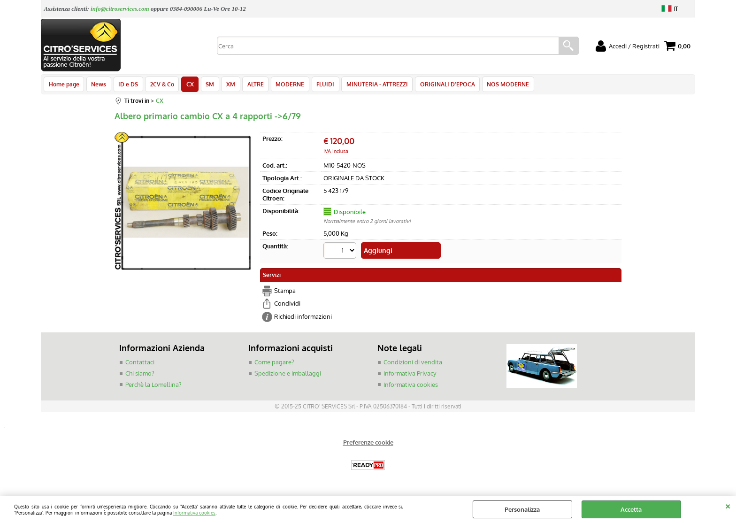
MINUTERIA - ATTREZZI (368, 85)
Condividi (287, 305)
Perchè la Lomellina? (153, 386)
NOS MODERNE (498, 85)
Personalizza (522, 509)
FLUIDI (318, 85)
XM (225, 85)
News (97, 85)
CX (186, 85)
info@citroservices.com (120, 8)
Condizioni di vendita (412, 364)
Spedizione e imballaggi (287, 375)
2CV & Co (159, 85)
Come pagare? (274, 364)
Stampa (285, 292)
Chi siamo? (139, 375)
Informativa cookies (194, 512)
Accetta (631, 509)
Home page (63, 85)
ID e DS (126, 85)
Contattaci (139, 364)
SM (205, 85)
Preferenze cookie (368, 444)
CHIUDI (727, 505)
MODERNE (283, 85)
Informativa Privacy (409, 375)
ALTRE (249, 85)
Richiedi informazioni (303, 318)
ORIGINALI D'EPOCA (438, 85)
